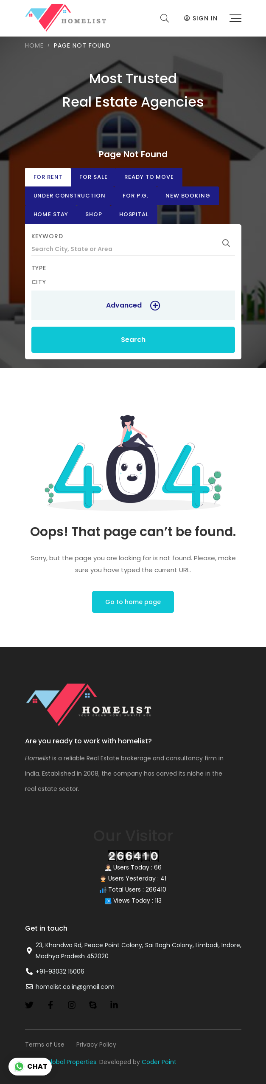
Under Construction (70, 196)
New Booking (187, 196)
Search (133, 339)
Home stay (51, 214)
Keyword (47, 236)
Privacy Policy (96, 1044)
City (39, 282)
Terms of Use (44, 1044)
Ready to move (149, 177)
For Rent (48, 177)
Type (39, 268)
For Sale (93, 177)
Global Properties (71, 1062)
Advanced (124, 305)
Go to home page (133, 602)
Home (34, 45)
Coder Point (159, 1062)
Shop (93, 214)
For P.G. (135, 196)
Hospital (134, 214)
